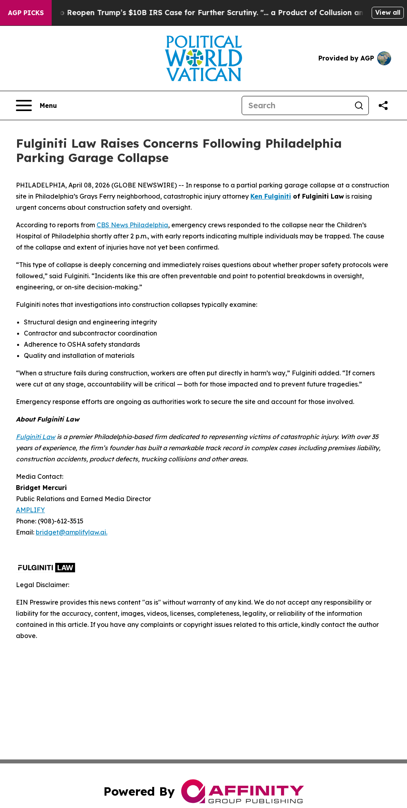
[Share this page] (383, 105)
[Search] (295, 105)
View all (387, 12)
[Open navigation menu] (36, 105)
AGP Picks (26, 13)
